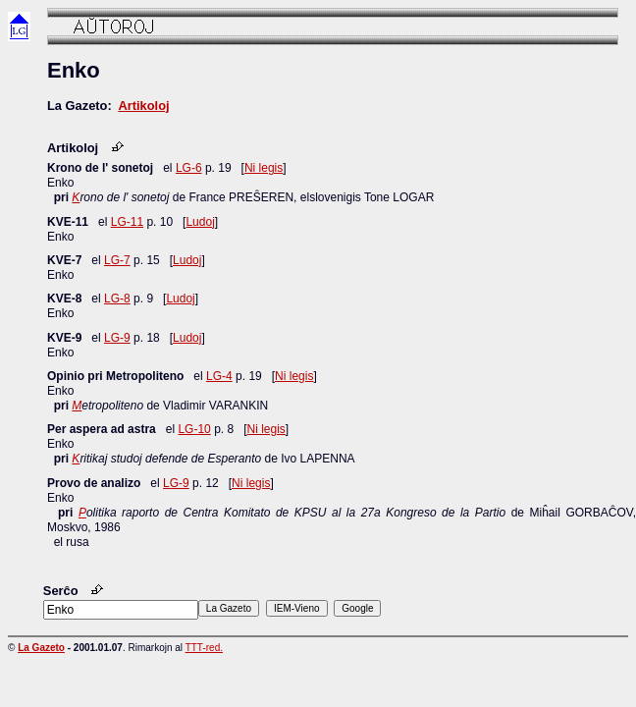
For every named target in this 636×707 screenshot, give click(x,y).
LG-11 (127, 222)
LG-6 (189, 168)
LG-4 (219, 376)
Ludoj (200, 222)
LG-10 (194, 429)
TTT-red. (204, 647)
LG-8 (117, 298)
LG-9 (117, 338)
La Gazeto (41, 647)
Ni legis (263, 168)
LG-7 (117, 260)
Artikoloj (143, 105)
